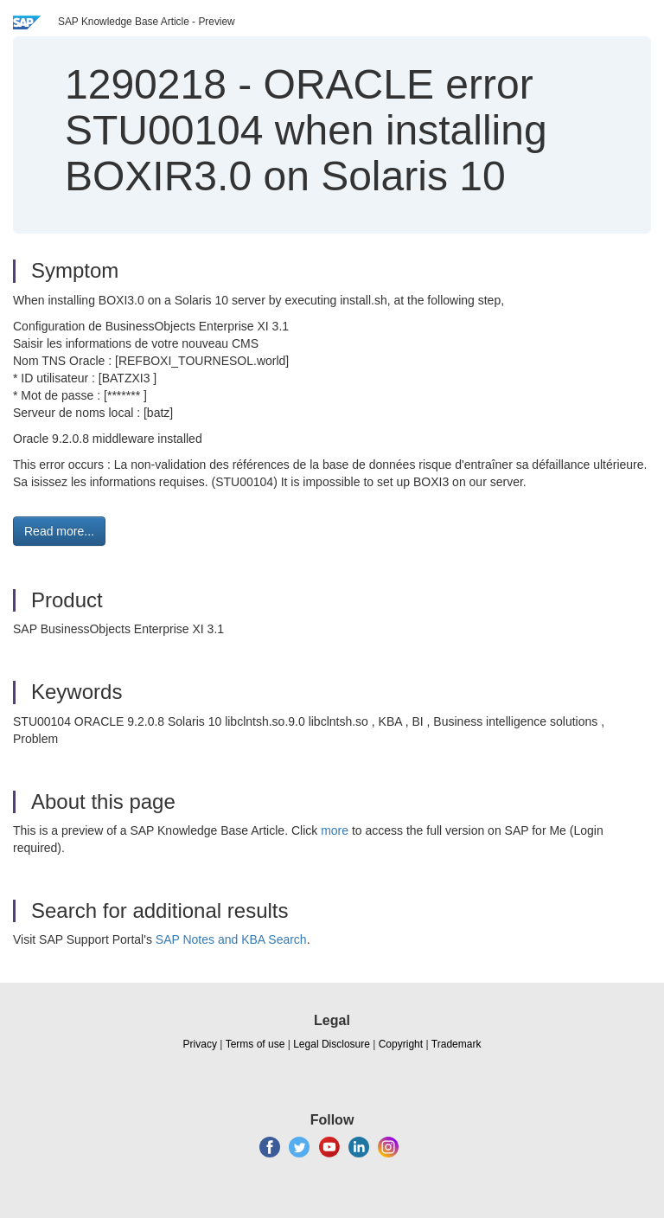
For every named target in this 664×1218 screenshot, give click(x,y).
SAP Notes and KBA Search (231, 939)
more (334, 830)
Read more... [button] (59, 531)
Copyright (401, 1044)
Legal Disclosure (331, 1044)
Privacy (200, 1044)
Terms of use (255, 1044)
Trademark (456, 1044)
